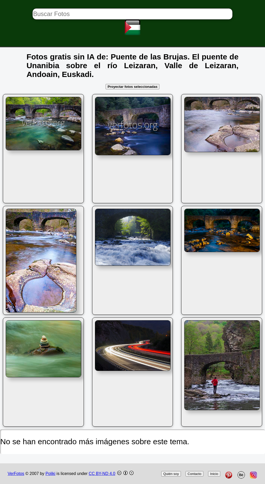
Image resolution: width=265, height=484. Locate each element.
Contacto (194, 474)
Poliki (50, 473)
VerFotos (16, 473)
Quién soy (171, 474)
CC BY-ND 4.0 (102, 473)
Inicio (214, 474)
